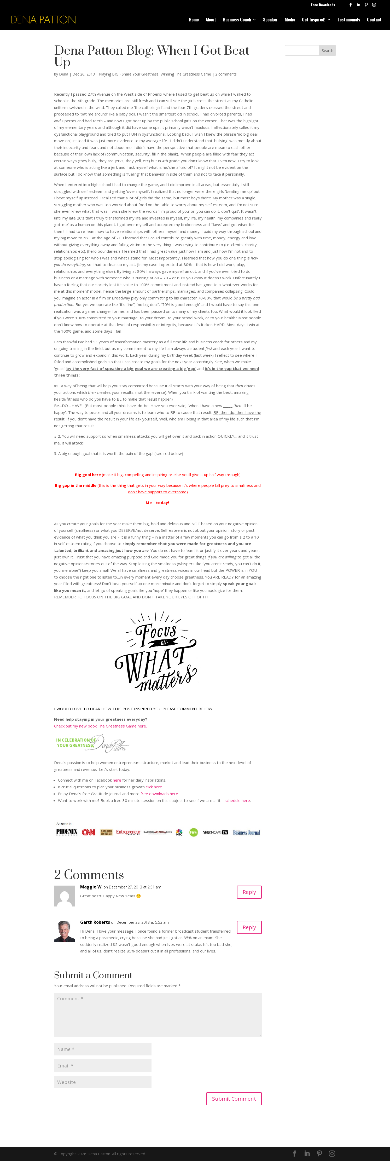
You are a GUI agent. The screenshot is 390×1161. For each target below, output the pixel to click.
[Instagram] (374, 6)
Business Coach (237, 20)
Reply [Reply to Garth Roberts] (249, 927)
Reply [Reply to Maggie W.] (249, 892)
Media (290, 20)
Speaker (270, 20)
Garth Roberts (95, 922)
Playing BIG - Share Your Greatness (129, 74)
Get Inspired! (313, 20)
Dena (63, 74)
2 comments (226, 74)
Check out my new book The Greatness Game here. (100, 726)
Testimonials (348, 20)
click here (154, 786)
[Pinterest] (366, 6)
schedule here (237, 800)
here (117, 780)
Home (194, 20)
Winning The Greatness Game (186, 74)
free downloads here (159, 793)
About (211, 20)
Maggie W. (91, 887)
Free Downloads (323, 5)
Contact (374, 20)
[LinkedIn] (358, 6)
